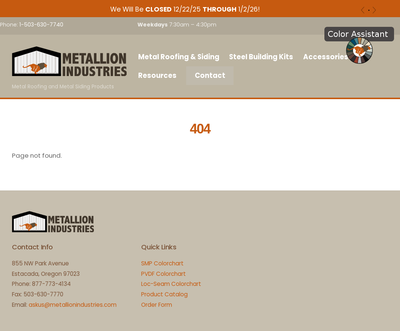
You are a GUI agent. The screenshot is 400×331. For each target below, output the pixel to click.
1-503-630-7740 (41, 24)
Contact (210, 75)
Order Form (156, 305)
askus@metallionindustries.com (73, 305)
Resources (157, 75)
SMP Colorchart (162, 263)
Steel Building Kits (261, 57)
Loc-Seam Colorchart (171, 284)
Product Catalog (164, 294)
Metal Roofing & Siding (178, 57)
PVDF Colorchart (163, 274)
